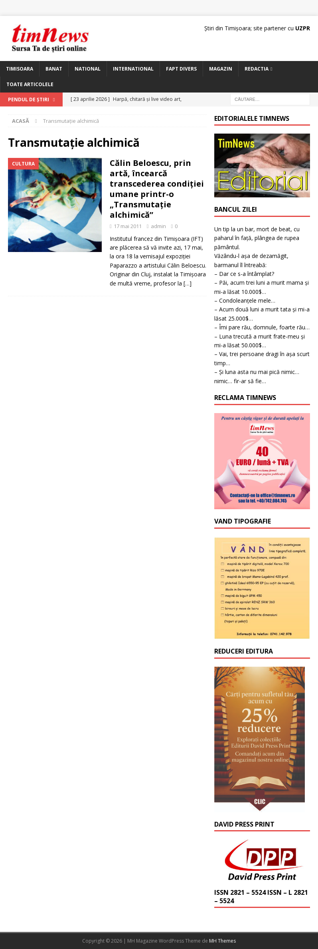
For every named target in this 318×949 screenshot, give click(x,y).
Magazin (220, 68)
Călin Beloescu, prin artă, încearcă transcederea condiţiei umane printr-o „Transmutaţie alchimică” (157, 189)
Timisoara (19, 68)
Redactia (257, 68)
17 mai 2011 (128, 226)
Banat (53, 68)
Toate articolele (29, 84)
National (88, 68)
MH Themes (222, 940)
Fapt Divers (181, 68)
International (133, 68)
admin (158, 226)
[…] (188, 283)
